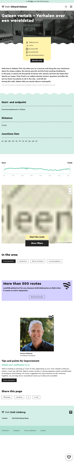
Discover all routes (37, 297)
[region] (37, 214)
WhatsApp (6, 397)
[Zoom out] (70, 190)
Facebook (19, 397)
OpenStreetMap (61, 242)
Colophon (16, 430)
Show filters (37, 243)
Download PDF (33, 49)
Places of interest (37, 261)
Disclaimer (5, 430)
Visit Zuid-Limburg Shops (20, 418)
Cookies (43, 430)
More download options (36, 55)
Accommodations (54, 261)
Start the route (37, 60)
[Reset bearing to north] (70, 192)
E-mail (36, 397)
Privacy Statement (30, 430)
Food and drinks (8, 261)
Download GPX (33, 52)
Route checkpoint (9, 380)
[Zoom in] (70, 187)
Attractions (23, 261)
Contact (4, 418)
